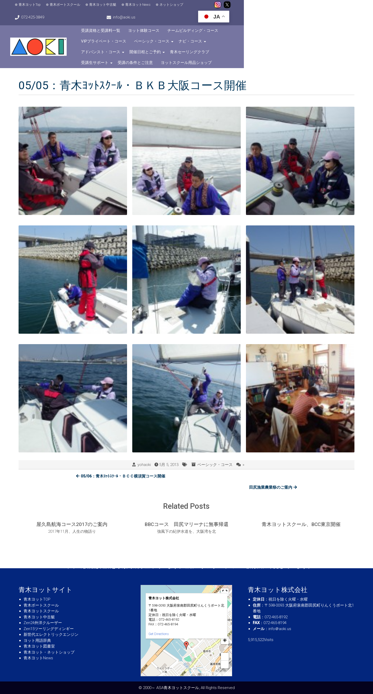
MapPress (207, 674)
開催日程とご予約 (264, 31)
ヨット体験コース (186, 21)
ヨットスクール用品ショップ (228, 42)
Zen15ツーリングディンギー (49, 628)
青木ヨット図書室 (39, 646)
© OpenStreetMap (222, 674)
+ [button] (225, 656)
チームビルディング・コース (235, 21)
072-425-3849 (250, 7)
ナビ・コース (179, 31)
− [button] (225, 664)
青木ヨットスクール (41, 611)
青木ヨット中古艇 (109, 8)
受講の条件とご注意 (177, 42)
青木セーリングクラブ (309, 31)
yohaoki (144, 444)
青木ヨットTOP (37, 599)
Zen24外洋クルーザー (43, 622)
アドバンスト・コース (220, 31)
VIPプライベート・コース (291, 21)
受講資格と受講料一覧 (143, 21)
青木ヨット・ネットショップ (49, 652)
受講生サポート (137, 42)
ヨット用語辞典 (37, 640)
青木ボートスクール (71, 8)
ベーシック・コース (141, 31)
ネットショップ (178, 8)
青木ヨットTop (36, 8)
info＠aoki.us (279, 628)
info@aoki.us (294, 7)
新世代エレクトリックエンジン (51, 634)
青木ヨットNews (144, 8)
